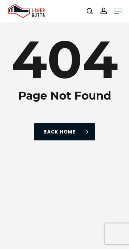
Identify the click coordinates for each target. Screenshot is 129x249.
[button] (117, 11)
